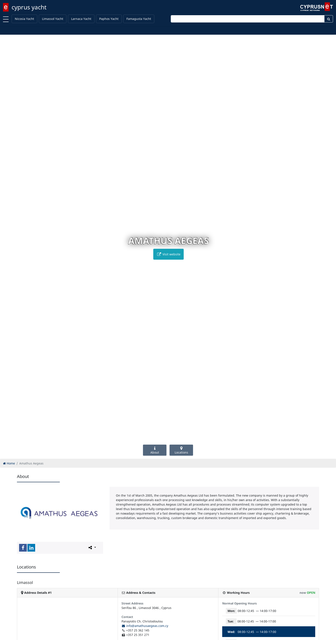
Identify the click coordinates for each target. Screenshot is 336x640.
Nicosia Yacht (24, 18)
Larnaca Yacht (81, 18)
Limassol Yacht (52, 18)
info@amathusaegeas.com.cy (145, 626)
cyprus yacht (29, 7)
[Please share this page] (92, 547)
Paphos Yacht (108, 18)
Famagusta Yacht (138, 18)
